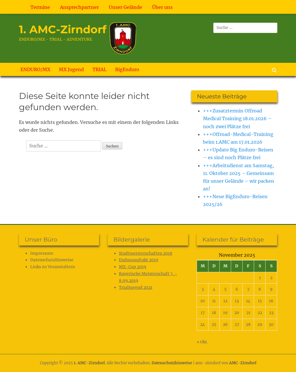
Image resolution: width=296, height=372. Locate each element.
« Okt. (202, 341)
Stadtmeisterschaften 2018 (145, 253)
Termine (40, 7)
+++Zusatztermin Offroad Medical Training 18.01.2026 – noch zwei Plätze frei (237, 118)
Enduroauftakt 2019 (138, 259)
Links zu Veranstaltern (52, 266)
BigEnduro (127, 69)
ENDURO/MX (35, 69)
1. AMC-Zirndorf (63, 29)
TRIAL (99, 69)
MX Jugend (71, 69)
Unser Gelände (125, 7)
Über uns (162, 7)
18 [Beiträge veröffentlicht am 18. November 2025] (214, 312)
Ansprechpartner (79, 7)
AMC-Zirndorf (242, 363)
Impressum (41, 253)
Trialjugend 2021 (135, 287)
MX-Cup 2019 (132, 266)
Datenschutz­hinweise (51, 259)
